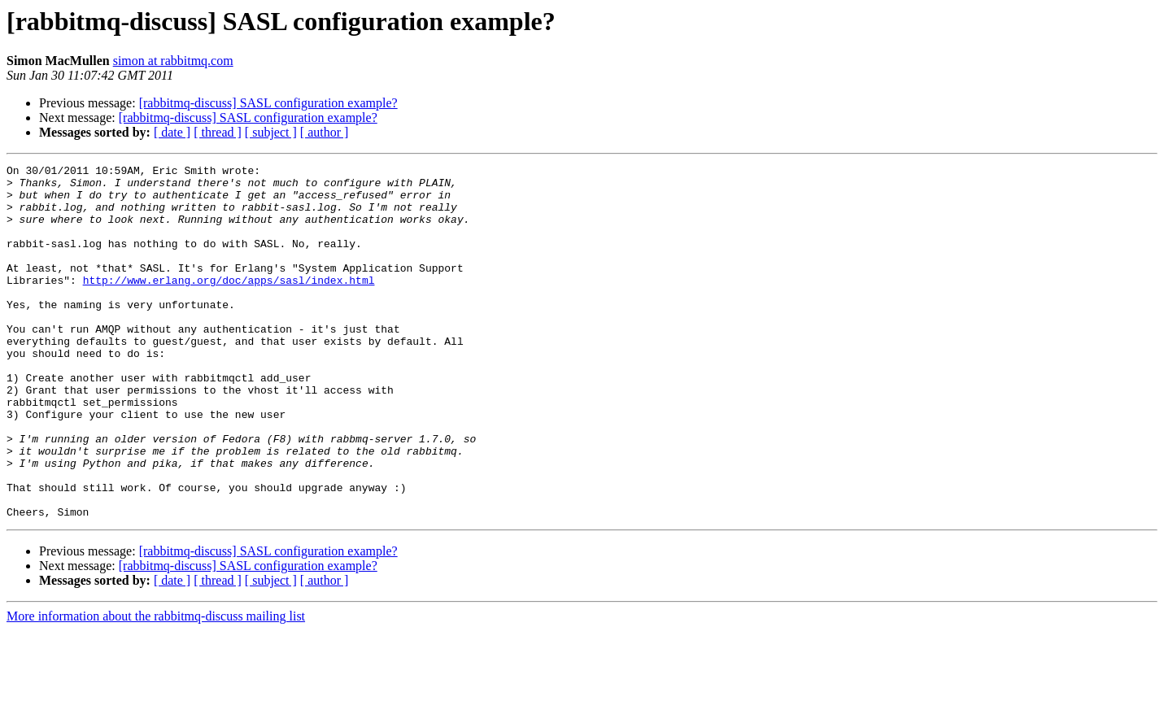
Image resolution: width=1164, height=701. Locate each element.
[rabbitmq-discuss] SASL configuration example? (268, 103)
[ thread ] (218, 132)
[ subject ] (271, 132)
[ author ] (324, 132)
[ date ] (172, 132)
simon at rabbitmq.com (173, 60)
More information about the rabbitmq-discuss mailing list (156, 687)
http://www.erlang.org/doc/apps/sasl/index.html (229, 304)
